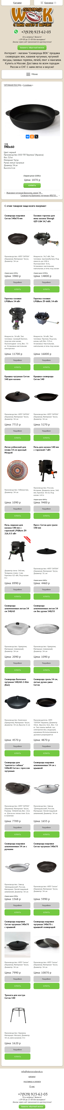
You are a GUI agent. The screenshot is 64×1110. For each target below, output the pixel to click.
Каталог (17, 2)
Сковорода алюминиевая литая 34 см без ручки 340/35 (46, 608)
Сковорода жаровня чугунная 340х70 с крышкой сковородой (44, 924)
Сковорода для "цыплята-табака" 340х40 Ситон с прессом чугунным (17, 766)
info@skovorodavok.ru (32, 1071)
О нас (32, 1086)
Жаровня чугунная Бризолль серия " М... (24, 193)
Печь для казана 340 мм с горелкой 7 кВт (46, 448)
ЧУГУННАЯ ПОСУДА (12, 85)
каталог (32, 1076)
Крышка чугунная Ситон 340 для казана (17, 378)
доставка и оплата (32, 1081)
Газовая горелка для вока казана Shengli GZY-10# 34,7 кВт (44, 218)
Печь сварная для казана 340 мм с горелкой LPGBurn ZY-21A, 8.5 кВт (16, 529)
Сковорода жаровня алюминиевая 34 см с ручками (16, 846)
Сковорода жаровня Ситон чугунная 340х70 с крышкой (17, 924)
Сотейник (27, 85)
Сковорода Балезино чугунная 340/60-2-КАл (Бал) (17, 682)
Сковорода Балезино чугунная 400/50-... (39, 195)
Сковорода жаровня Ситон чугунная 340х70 (46, 845)
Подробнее (17, 282)
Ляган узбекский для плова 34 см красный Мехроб (15, 450)
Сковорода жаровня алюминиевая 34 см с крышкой (45, 765)
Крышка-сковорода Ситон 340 (43, 378)
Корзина (48, 2)
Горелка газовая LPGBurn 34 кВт (13, 300)
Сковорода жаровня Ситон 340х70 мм (15, 217)
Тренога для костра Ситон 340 (15, 996)
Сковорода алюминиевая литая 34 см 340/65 (17, 608)
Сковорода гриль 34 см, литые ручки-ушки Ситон (46, 682)
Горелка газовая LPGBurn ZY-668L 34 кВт (46, 300)
